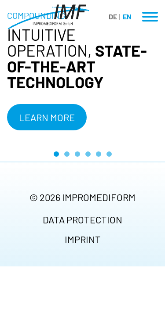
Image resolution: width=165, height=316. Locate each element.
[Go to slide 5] (98, 154)
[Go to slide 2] (67, 154)
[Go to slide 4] (88, 154)
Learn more (47, 117)
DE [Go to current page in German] (113, 16)
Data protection (82, 219)
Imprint (83, 239)
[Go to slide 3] (77, 154)
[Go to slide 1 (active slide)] (56, 154)
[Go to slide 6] (109, 154)
